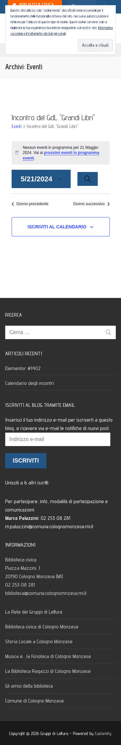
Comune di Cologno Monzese (34, 701)
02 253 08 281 (20, 585)
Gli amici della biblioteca (29, 686)
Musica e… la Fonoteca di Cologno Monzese (48, 656)
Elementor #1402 (23, 368)
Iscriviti (26, 460)
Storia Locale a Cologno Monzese (39, 641)
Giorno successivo (91, 204)
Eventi (17, 126)
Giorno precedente (30, 204)
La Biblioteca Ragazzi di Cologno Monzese (48, 671)
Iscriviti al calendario (57, 226)
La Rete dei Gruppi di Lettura (33, 612)
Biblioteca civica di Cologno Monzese (41, 627)
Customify (103, 733)
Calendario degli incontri (29, 383)
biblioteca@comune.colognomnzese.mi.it (45, 593)
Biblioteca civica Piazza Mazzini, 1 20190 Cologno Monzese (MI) (34, 568)
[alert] (61, 153)
